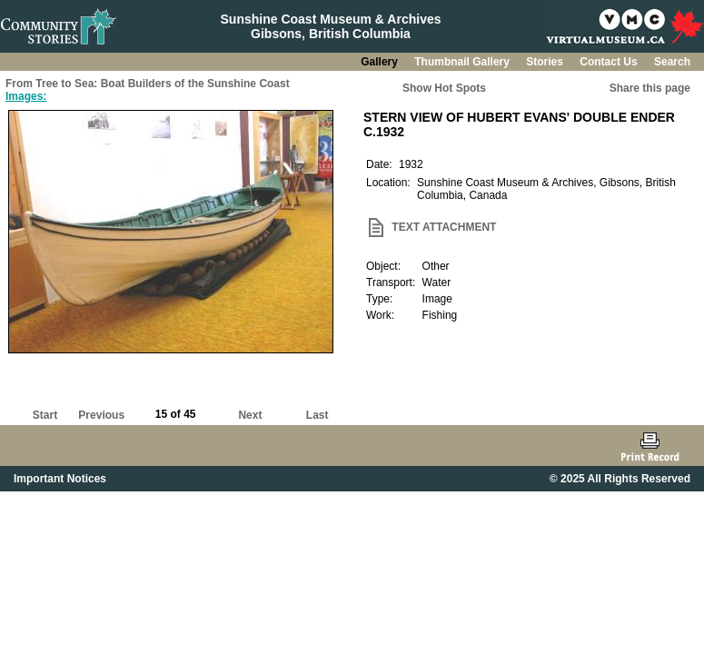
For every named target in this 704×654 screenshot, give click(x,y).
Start (45, 415)
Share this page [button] (650, 88)
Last (317, 415)
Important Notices (60, 478)
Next (250, 415)
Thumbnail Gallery (463, 61)
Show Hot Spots (444, 88)
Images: (25, 96)
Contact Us (610, 61)
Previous (101, 415)
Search (672, 61)
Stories (546, 61)
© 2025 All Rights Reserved (620, 478)
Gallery (381, 61)
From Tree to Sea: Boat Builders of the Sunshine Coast (147, 83)
